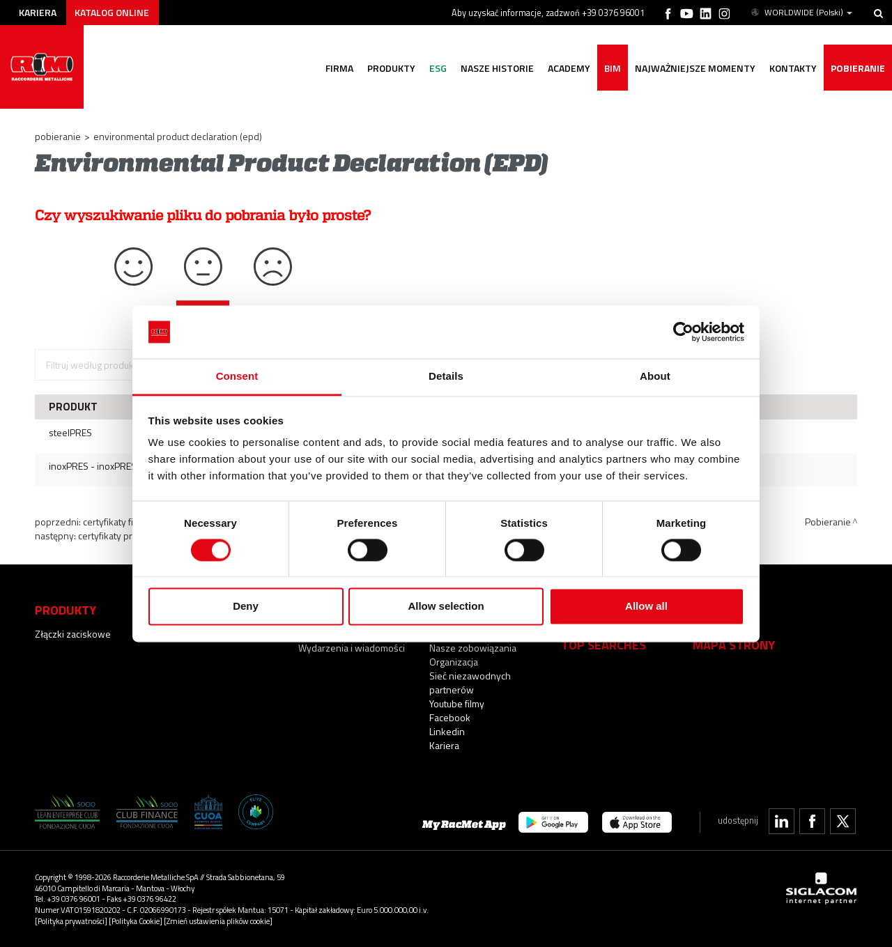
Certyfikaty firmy (116, 521)
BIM (612, 68)
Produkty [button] (391, 68)
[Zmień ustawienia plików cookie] (218, 921)
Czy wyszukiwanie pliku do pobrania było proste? (203, 215)
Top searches (603, 644)
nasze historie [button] (497, 68)
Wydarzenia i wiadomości (351, 647)
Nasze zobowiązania (472, 647)
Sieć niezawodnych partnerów (470, 682)
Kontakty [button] (793, 68)
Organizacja (453, 661)
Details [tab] (446, 377)
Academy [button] (569, 68)
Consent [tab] (237, 377)
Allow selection (446, 607)
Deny (246, 607)
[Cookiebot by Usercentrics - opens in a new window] (683, 331)
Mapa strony (734, 644)
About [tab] (655, 377)
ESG (438, 68)
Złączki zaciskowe (73, 633)
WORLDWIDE (800, 12)
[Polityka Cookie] (135, 921)
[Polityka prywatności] (71, 921)
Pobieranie (858, 68)
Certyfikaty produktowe (126, 535)
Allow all (646, 607)
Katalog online (112, 12)
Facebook (449, 717)
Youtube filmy (456, 703)
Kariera (37, 12)
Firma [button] (339, 68)
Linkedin (447, 731)
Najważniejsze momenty (695, 68)
